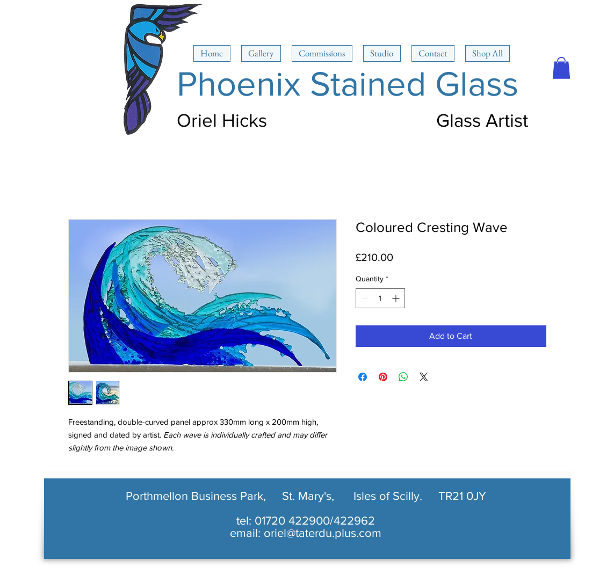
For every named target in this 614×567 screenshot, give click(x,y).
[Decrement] (364, 298)
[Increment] (396, 298)
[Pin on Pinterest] (383, 376)
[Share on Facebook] (362, 376)
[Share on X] (423, 376)
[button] (561, 68)
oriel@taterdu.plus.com (322, 533)
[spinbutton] (380, 298)
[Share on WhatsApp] (403, 376)
